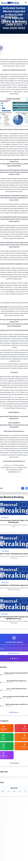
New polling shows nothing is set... (17, 681)
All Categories (14, 763)
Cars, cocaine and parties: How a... (17, 688)
